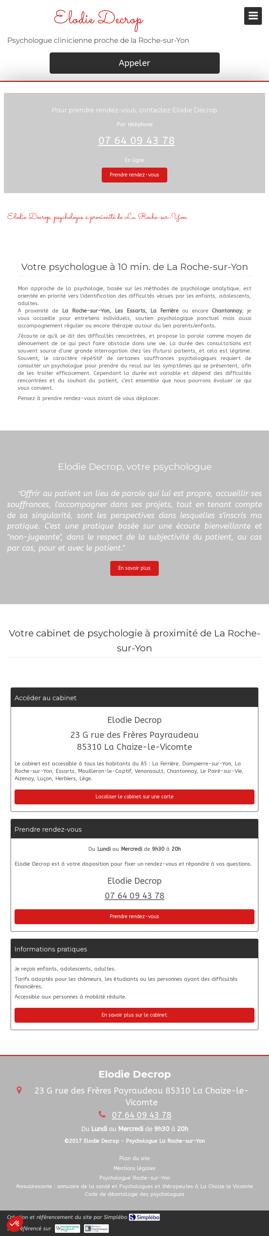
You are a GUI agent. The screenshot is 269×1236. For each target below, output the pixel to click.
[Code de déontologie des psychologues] (134, 1194)
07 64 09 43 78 (136, 140)
